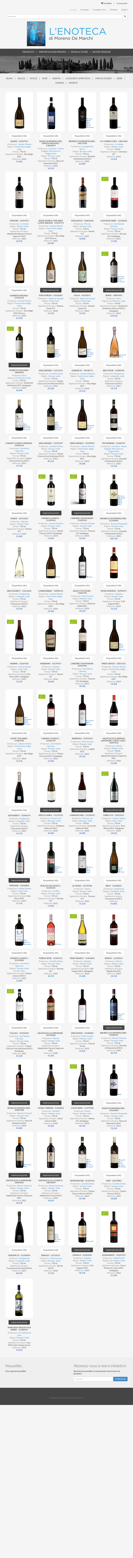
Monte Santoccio (24, 1321)
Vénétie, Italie (117, 156)
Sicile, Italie (23, 741)
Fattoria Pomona (56, 577)
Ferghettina (119, 409)
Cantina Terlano (24, 153)
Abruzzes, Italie (54, 911)
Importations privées (52, 52)
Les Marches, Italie (117, 328)
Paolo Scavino (87, 659)
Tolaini (87, 988)
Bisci (119, 325)
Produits (28, 52)
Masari (87, 1237)
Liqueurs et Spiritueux (77, 78)
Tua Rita (56, 990)
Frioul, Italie (54, 328)
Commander (122, 3)
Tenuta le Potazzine (119, 578)
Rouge (33, 78)
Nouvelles (84, 10)
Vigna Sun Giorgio (56, 325)
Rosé (44, 78)
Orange (59, 83)
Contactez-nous (99, 10)
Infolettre (114, 10)
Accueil (73, 10)
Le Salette (119, 153)
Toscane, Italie (54, 165)
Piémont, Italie (85, 662)
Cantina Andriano (87, 409)
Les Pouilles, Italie (117, 1405)
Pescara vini (56, 908)
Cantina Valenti (24, 739)
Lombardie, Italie (117, 412)
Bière (119, 78)
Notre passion (101, 52)
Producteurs (79, 52)
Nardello (56, 1237)
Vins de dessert (103, 78)
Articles (106, 3)
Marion (87, 242)
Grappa (56, 78)
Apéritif (73, 83)
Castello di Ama (56, 409)
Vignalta (24, 575)
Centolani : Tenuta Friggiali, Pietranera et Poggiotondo (52, 160)
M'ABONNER (120, 1532)
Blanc (9, 78)
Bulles (21, 78)
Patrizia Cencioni (119, 1155)
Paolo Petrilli (119, 1402)
